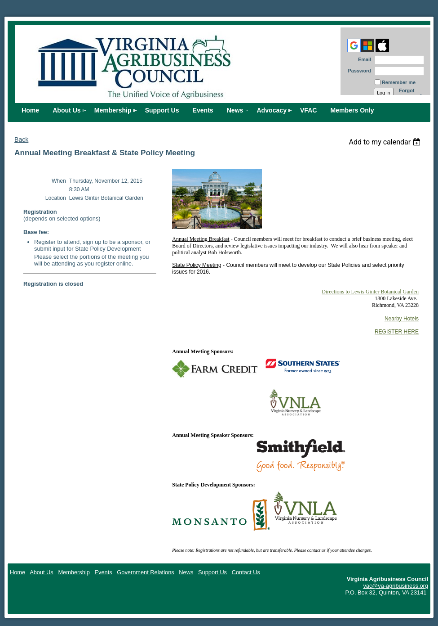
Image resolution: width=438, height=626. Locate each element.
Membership (113, 110)
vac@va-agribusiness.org (395, 585)
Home (30, 110)
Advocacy (272, 110)
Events (203, 110)
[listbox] (386, 142)
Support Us (162, 110)
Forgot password (410, 93)
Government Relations (145, 572)
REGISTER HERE (397, 332)
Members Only (352, 110)
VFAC (308, 110)
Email (363, 59)
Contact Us (246, 572)
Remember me (399, 82)
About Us (67, 110)
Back (21, 139)
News (235, 110)
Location (55, 198)
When (59, 181)
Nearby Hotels (402, 318)
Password (358, 70)
